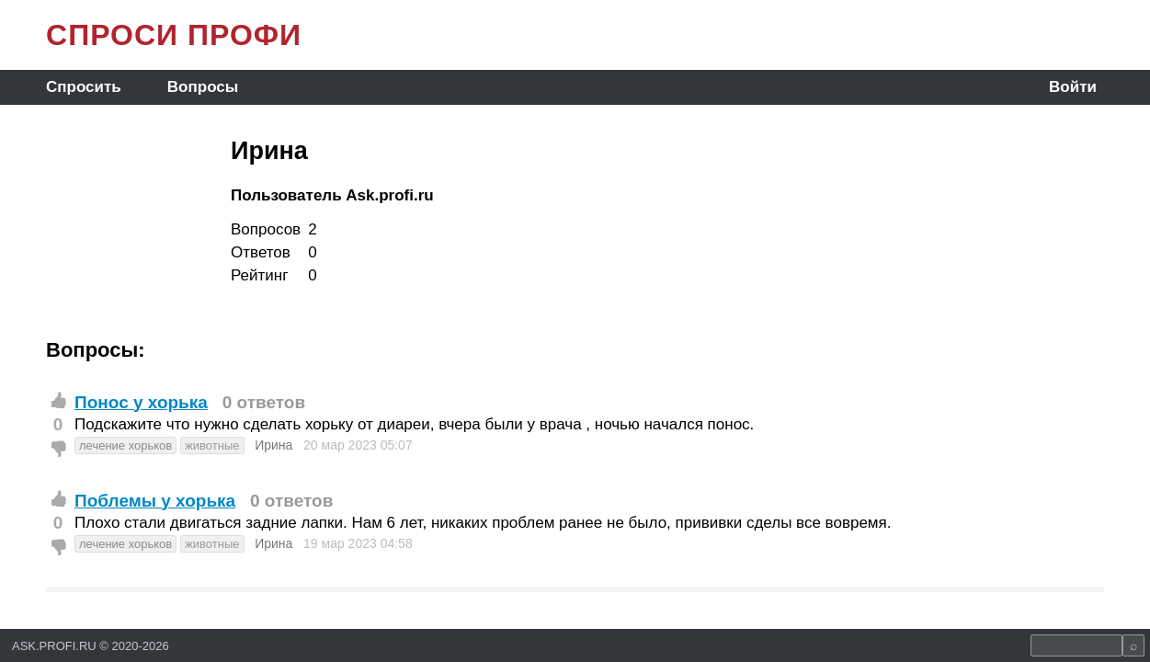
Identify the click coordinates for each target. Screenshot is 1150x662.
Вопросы (202, 87)
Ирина (273, 445)
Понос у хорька (141, 402)
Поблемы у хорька (154, 500)
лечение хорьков (125, 445)
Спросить (83, 87)
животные (212, 445)
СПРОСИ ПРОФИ (174, 34)
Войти (1073, 87)
